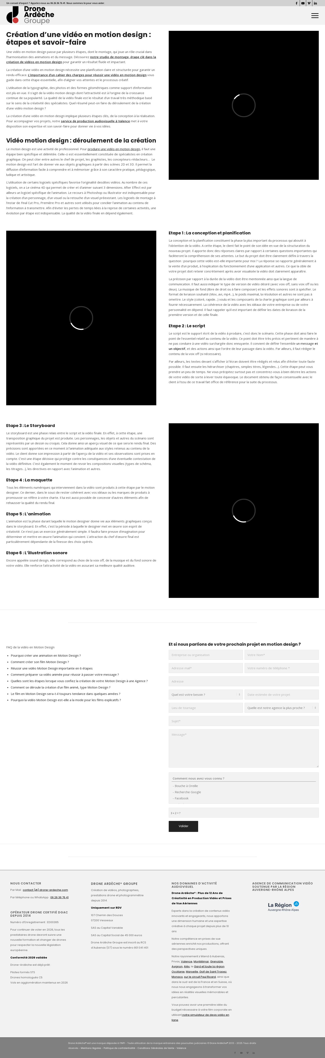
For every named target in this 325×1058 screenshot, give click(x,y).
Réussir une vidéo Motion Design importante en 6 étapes (52, 668)
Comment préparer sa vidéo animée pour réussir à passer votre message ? (65, 674)
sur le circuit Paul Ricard (200, 977)
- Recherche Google (244, 792)
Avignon (177, 966)
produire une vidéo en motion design (114, 149)
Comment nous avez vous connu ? (244, 778)
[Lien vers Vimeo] (309, 3)
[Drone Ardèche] (30, 15)
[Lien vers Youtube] (303, 3)
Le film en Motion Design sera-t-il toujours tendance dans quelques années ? (65, 694)
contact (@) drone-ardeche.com (45, 890)
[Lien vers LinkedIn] (315, 3)
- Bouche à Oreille (244, 786)
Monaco (177, 977)
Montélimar (201, 961)
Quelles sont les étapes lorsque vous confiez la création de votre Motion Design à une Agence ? (79, 681)
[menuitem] (314, 15)
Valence (186, 961)
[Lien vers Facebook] (297, 3)
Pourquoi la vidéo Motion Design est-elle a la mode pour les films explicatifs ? (66, 700)
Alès (187, 966)
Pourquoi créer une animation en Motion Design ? (46, 655)
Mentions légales (91, 1048)
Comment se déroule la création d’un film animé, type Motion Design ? (60, 687)
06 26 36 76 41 (59, 897)
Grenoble (216, 961)
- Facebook (244, 798)
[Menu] (314, 15)
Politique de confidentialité (119, 1048)
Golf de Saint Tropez (213, 972)
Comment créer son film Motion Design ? (40, 662)
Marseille (192, 972)
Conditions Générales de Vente (155, 1048)
